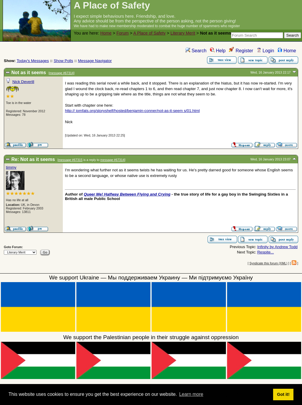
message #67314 (62, 73)
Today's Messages (33, 60)
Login (265, 50)
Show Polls (63, 60)
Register (241, 50)
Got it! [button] (283, 394)
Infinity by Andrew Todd (277, 247)
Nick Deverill (23, 81)
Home (105, 33)
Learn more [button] (191, 394)
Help (218, 50)
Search (196, 50)
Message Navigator (95, 60)
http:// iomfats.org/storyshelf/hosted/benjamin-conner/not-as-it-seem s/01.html (132, 110)
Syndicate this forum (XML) (269, 263)
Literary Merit (182, 33)
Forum (122, 33)
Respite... (265, 252)
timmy (11, 167)
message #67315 (70, 160)
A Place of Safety (149, 33)
